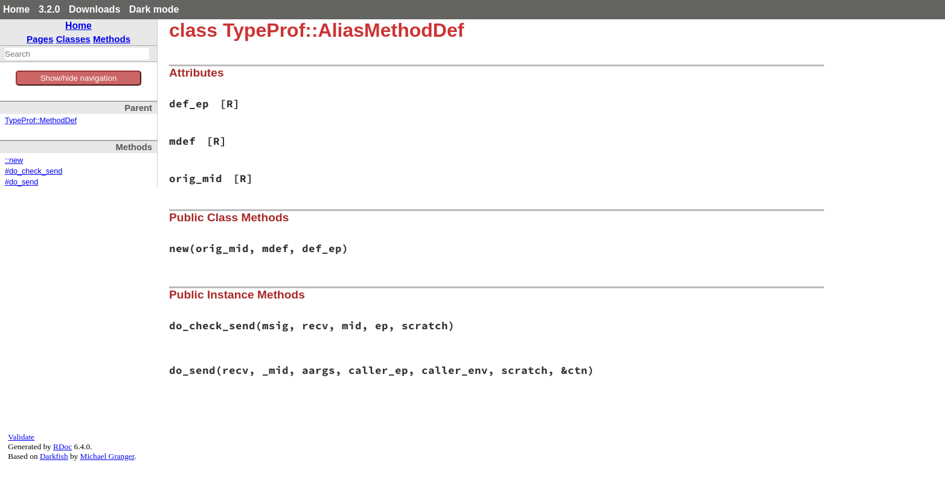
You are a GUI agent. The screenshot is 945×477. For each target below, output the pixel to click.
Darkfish (54, 456)
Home (16, 9)
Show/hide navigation (78, 78)
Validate (21, 436)
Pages (40, 39)
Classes (73, 39)
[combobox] (77, 54)
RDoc (62, 446)
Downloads (94, 9)
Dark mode (154, 9)
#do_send (21, 182)
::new (14, 160)
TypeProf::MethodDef (41, 120)
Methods (111, 39)
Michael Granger (107, 456)
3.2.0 (49, 9)
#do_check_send (33, 171)
